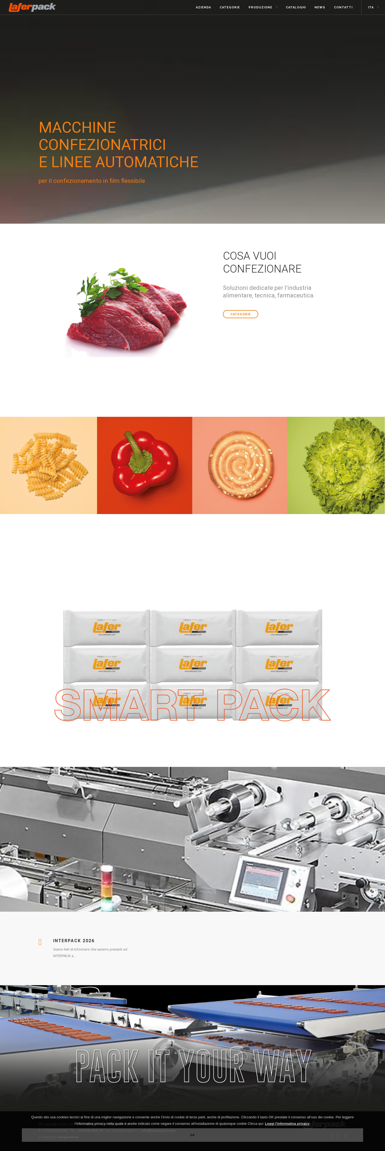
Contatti (343, 7)
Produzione (260, 7)
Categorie (230, 7)
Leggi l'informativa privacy (287, 1124)
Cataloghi (296, 7)
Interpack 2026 (74, 940)
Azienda (203, 7)
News (319, 7)
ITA (371, 7)
